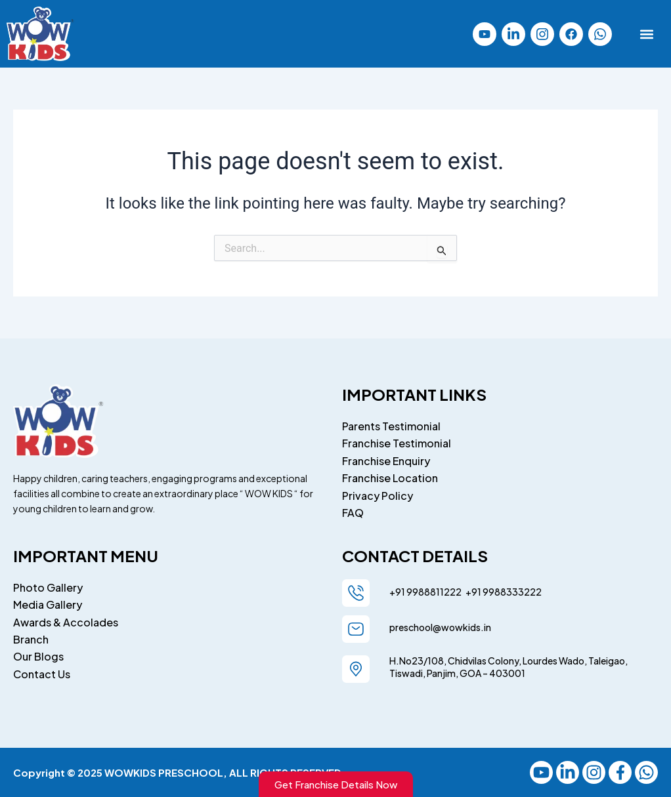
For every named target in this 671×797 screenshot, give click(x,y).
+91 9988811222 (426, 592)
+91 (472, 592)
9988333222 (511, 592)
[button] (647, 34)
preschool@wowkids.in (440, 627)
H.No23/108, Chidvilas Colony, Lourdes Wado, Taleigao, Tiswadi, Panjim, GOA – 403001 (508, 667)
